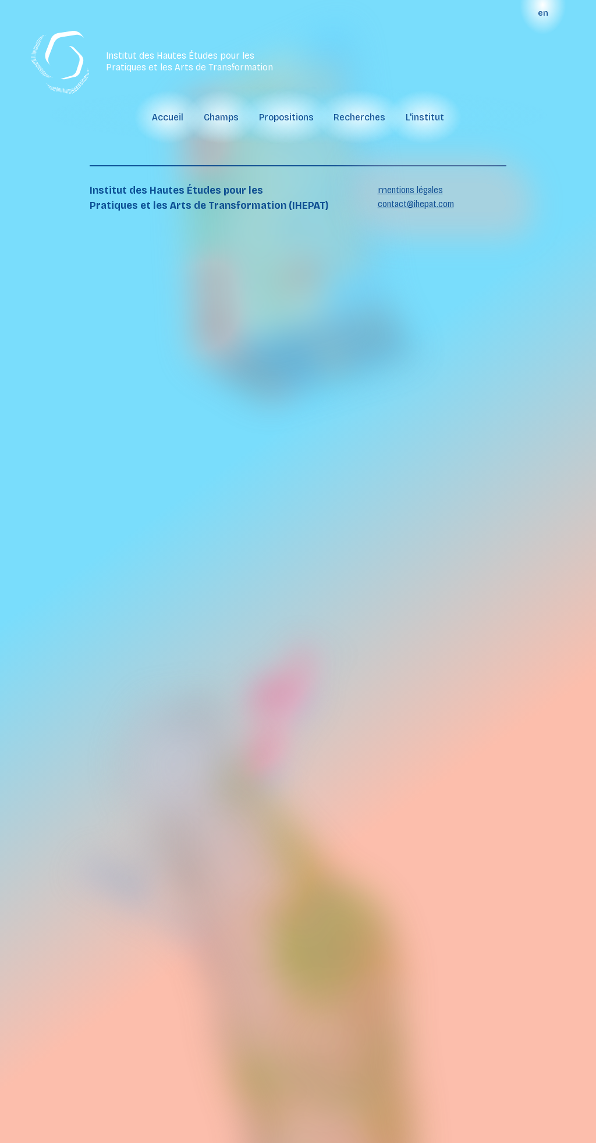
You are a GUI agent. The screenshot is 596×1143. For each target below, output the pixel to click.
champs (221, 117)
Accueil (167, 117)
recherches (359, 117)
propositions (286, 117)
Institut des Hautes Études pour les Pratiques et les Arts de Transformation (189, 61)
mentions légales (410, 190)
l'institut (425, 117)
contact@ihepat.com (416, 204)
